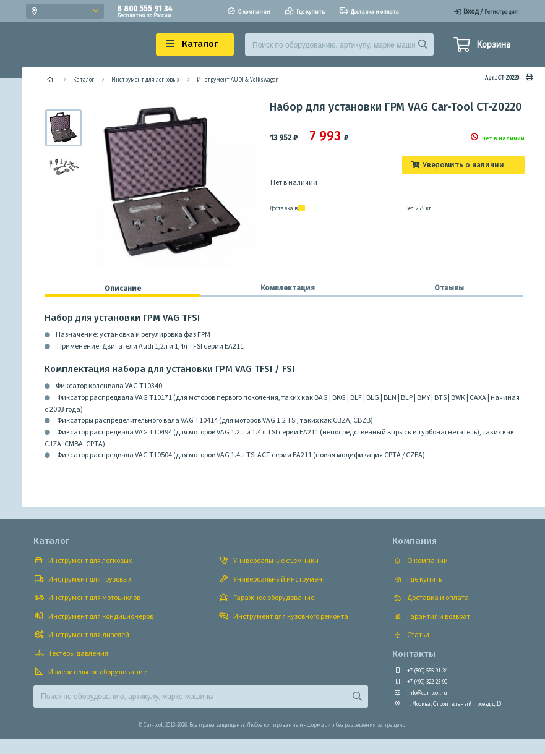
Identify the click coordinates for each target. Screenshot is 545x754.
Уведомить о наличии (463, 165)
